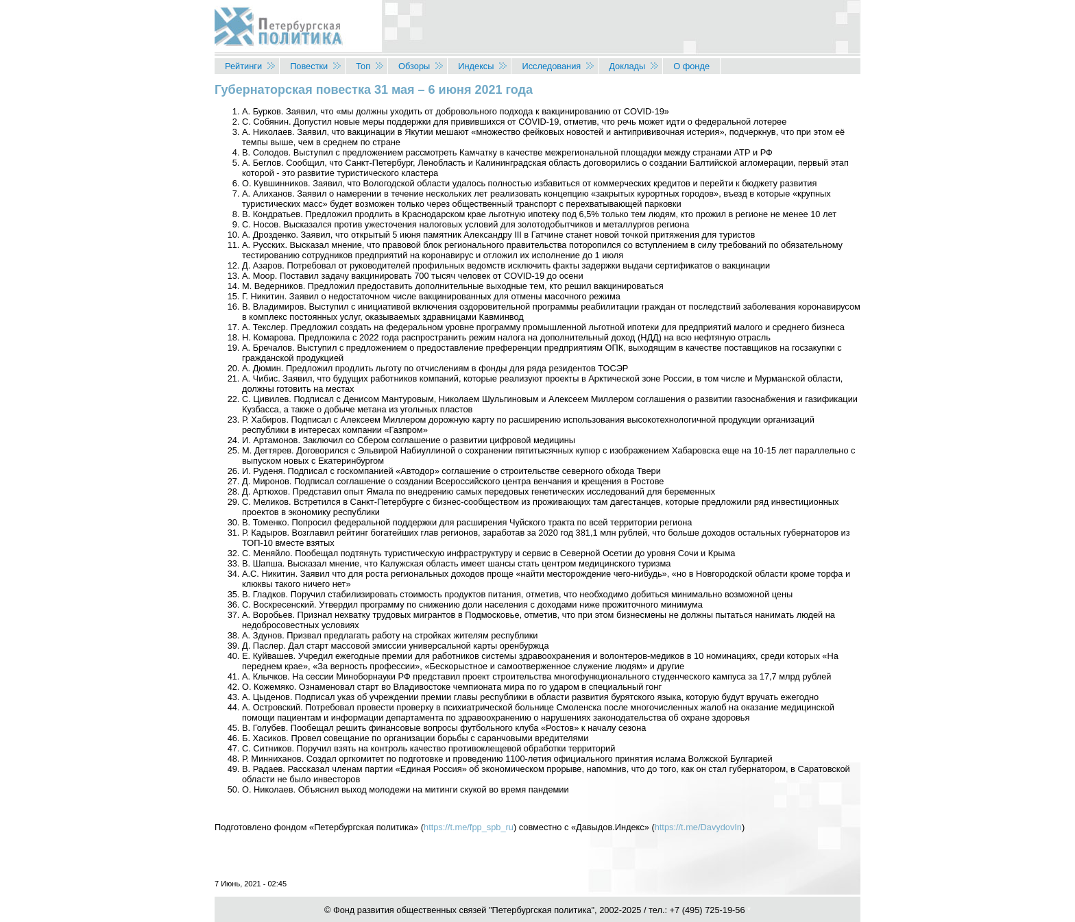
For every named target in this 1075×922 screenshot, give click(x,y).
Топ (363, 66)
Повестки (309, 66)
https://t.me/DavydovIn (698, 827)
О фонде (691, 66)
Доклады (627, 66)
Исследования (551, 66)
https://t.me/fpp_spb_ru (469, 827)
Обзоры (414, 66)
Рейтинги (243, 66)
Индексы (476, 66)
